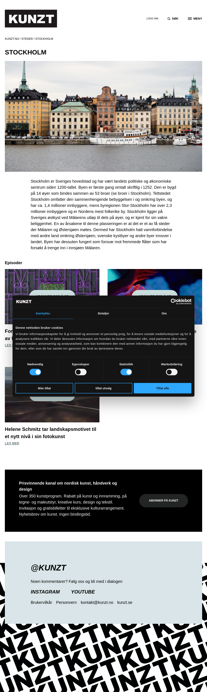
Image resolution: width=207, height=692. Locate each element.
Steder (27, 38)
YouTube (83, 592)
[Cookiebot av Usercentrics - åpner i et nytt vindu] (173, 301)
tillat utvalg (103, 388)
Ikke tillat (44, 388)
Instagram (45, 592)
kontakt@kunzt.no (97, 602)
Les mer (12, 345)
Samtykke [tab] (43, 313)
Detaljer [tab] (103, 313)
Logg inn (152, 18)
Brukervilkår (41, 602)
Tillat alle (162, 388)
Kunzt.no (12, 38)
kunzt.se (124, 602)
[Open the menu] (195, 18)
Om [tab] (164, 313)
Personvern (66, 602)
